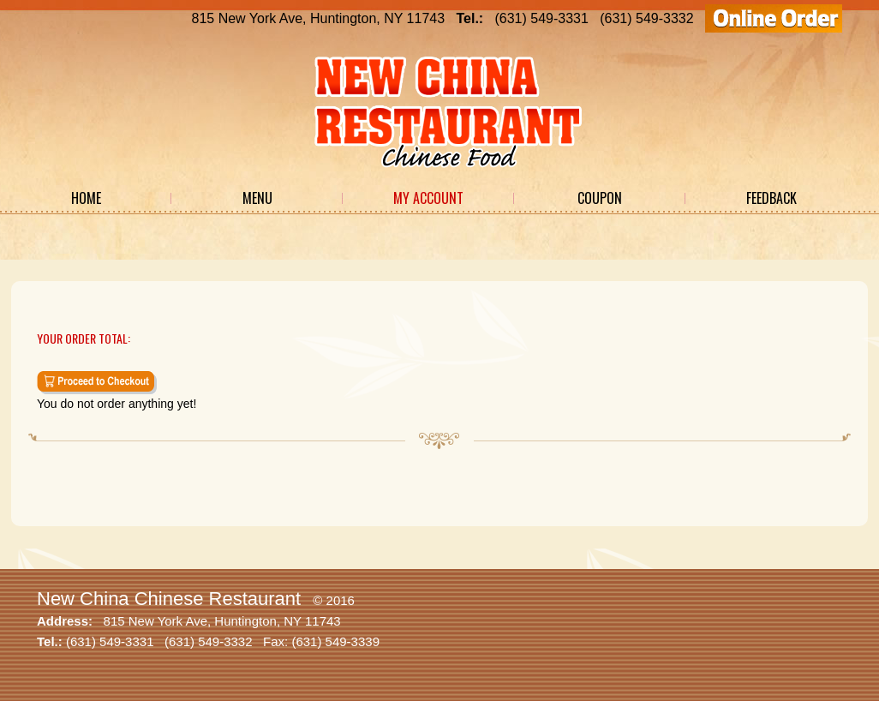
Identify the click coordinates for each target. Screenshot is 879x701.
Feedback (771, 198)
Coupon (599, 198)
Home (86, 198)
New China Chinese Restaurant (169, 598)
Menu (257, 198)
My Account (428, 198)
